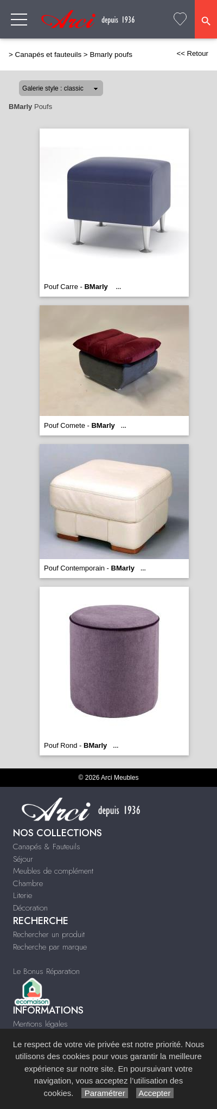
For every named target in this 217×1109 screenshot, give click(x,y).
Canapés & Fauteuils (46, 846)
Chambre (28, 883)
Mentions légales (40, 1024)
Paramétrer (104, 1093)
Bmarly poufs (111, 54)
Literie (22, 895)
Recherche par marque (50, 947)
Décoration (30, 908)
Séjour (23, 859)
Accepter (155, 1093)
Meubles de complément (53, 871)
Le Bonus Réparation (46, 971)
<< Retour (192, 53)
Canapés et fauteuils (48, 54)
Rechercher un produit (49, 934)
